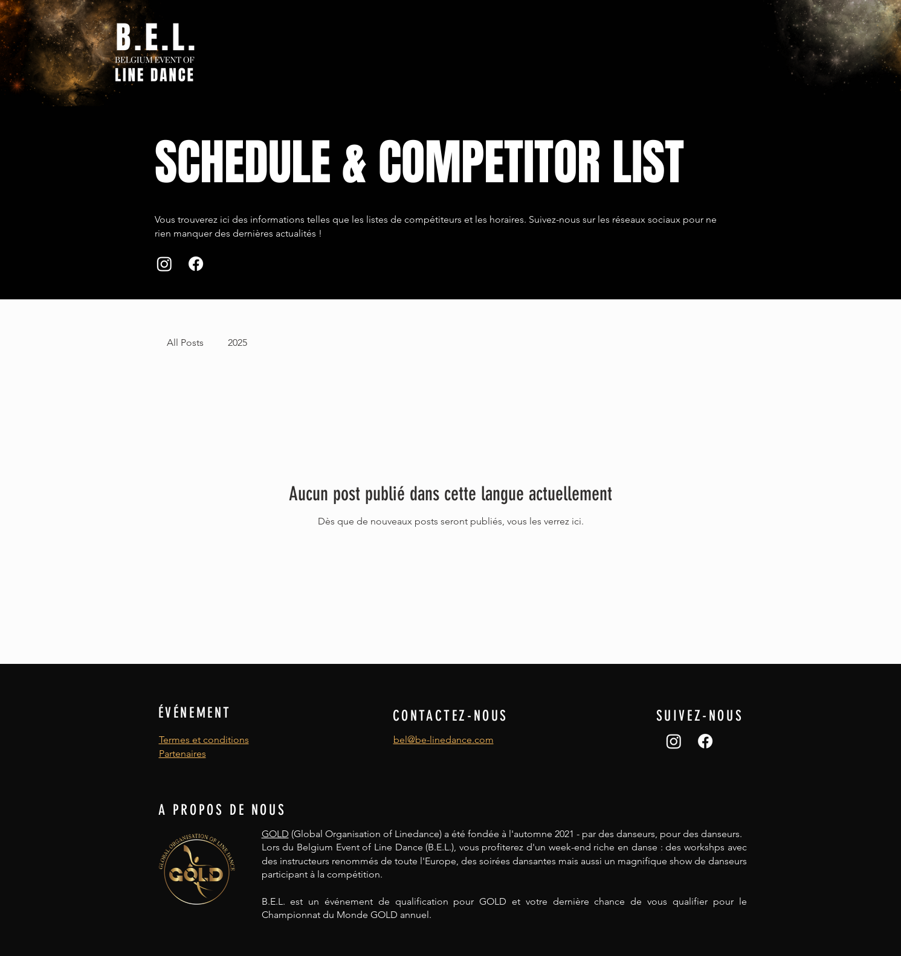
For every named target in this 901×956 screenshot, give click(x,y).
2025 (237, 342)
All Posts (185, 342)
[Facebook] (195, 263)
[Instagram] (164, 263)
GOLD (275, 834)
